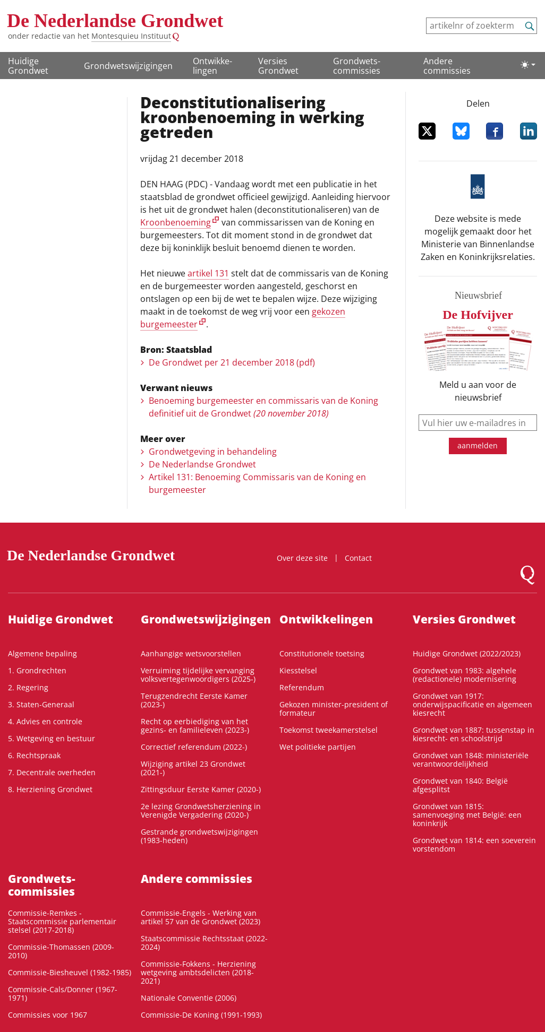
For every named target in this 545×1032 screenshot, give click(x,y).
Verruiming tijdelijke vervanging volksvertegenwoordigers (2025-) (198, 674)
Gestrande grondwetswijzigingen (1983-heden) (199, 836)
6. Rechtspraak (34, 755)
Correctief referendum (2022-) (194, 747)
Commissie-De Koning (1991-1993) (201, 1015)
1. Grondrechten (37, 670)
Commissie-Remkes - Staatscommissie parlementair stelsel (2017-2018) (62, 921)
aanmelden (477, 445)
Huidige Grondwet (28, 65)
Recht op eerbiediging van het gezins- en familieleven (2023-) (195, 725)
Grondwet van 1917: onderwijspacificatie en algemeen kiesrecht (472, 704)
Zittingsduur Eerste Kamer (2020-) (201, 789)
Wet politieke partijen (317, 747)
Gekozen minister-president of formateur (333, 708)
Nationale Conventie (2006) (188, 998)
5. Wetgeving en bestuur (51, 738)
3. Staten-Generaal (41, 704)
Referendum (301, 687)
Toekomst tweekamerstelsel (328, 730)
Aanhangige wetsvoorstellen (191, 653)
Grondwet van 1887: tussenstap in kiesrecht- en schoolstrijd (473, 734)
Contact (358, 558)
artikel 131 (208, 273)
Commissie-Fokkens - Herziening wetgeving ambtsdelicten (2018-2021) (198, 972)
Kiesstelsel (298, 670)
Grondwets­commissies (356, 65)
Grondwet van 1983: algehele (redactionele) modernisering (464, 674)
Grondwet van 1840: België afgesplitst (460, 785)
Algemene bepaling (42, 653)
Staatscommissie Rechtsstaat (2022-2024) (204, 942)
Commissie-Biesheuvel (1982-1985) (69, 972)
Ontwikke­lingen (212, 65)
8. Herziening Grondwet (50, 789)
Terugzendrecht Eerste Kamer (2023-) (194, 700)
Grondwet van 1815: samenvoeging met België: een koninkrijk (467, 814)
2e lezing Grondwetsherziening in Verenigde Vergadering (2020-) (201, 810)
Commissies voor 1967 (47, 1015)
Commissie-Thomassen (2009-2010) (61, 951)
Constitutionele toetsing (321, 653)
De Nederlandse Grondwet (115, 20)
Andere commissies (447, 65)
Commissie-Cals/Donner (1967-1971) (62, 993)
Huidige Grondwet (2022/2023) (467, 653)
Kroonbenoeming (175, 222)
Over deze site (302, 558)
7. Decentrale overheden (52, 772)
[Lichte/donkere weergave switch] (528, 64)
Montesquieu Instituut (131, 36)
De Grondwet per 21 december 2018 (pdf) (232, 362)
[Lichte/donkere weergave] (528, 64)
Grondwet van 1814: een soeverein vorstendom (474, 844)
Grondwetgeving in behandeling (213, 451)
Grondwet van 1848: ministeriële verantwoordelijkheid (471, 759)
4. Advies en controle (45, 721)
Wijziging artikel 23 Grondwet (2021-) (193, 768)
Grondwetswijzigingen (128, 66)
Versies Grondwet (278, 65)
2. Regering (28, 687)
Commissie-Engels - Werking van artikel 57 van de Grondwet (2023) (200, 917)
